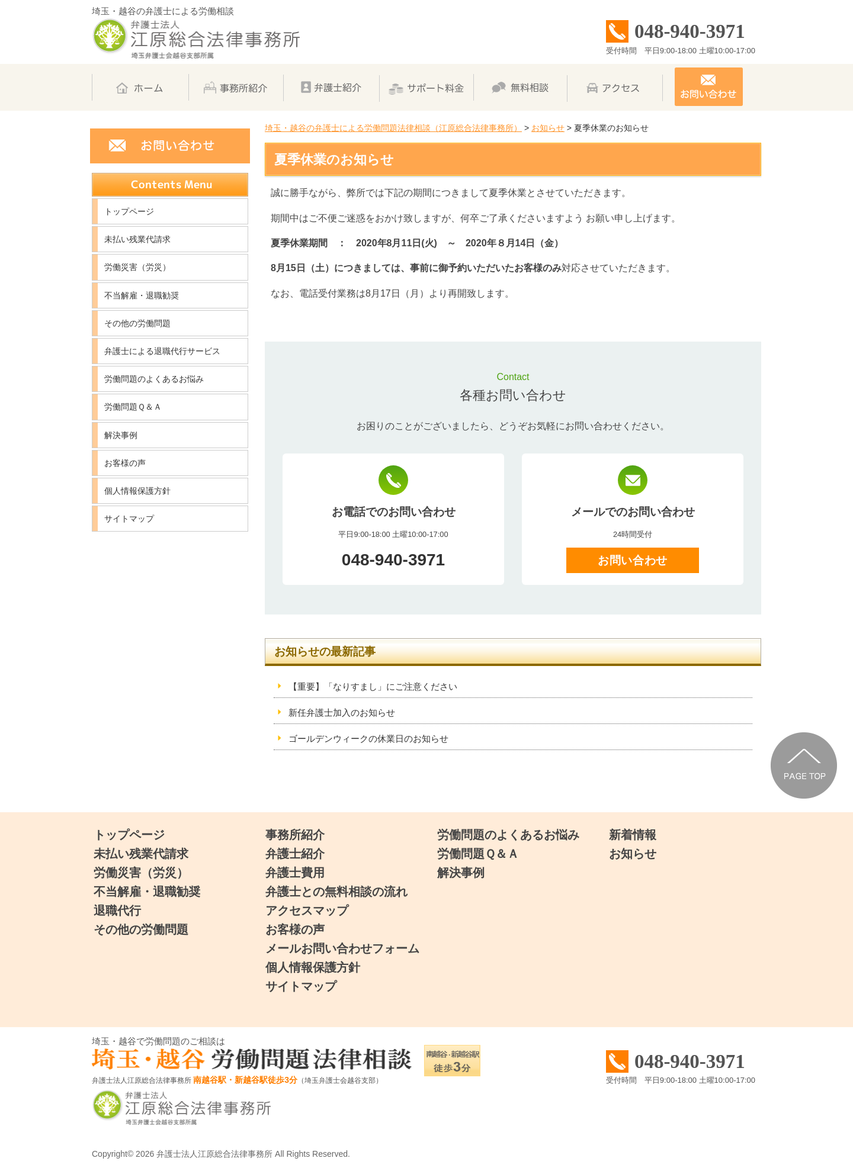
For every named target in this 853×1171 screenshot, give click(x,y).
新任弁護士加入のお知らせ (341, 712)
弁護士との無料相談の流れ (336, 891)
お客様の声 (125, 463)
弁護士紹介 (295, 853)
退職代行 (117, 910)
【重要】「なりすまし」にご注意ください (372, 686)
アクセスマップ (306, 910)
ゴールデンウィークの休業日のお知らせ (368, 739)
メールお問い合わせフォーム (342, 948)
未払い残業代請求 (137, 239)
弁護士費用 (295, 872)
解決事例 (120, 435)
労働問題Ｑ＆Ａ (133, 406)
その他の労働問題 (137, 323)
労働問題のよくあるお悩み (154, 379)
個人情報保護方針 (137, 491)
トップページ (129, 211)
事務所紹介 (295, 834)
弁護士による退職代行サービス (162, 351)
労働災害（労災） (137, 267)
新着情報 (632, 834)
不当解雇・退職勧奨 (141, 295)
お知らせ (632, 853)
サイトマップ (129, 518)
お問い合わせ (632, 560)
